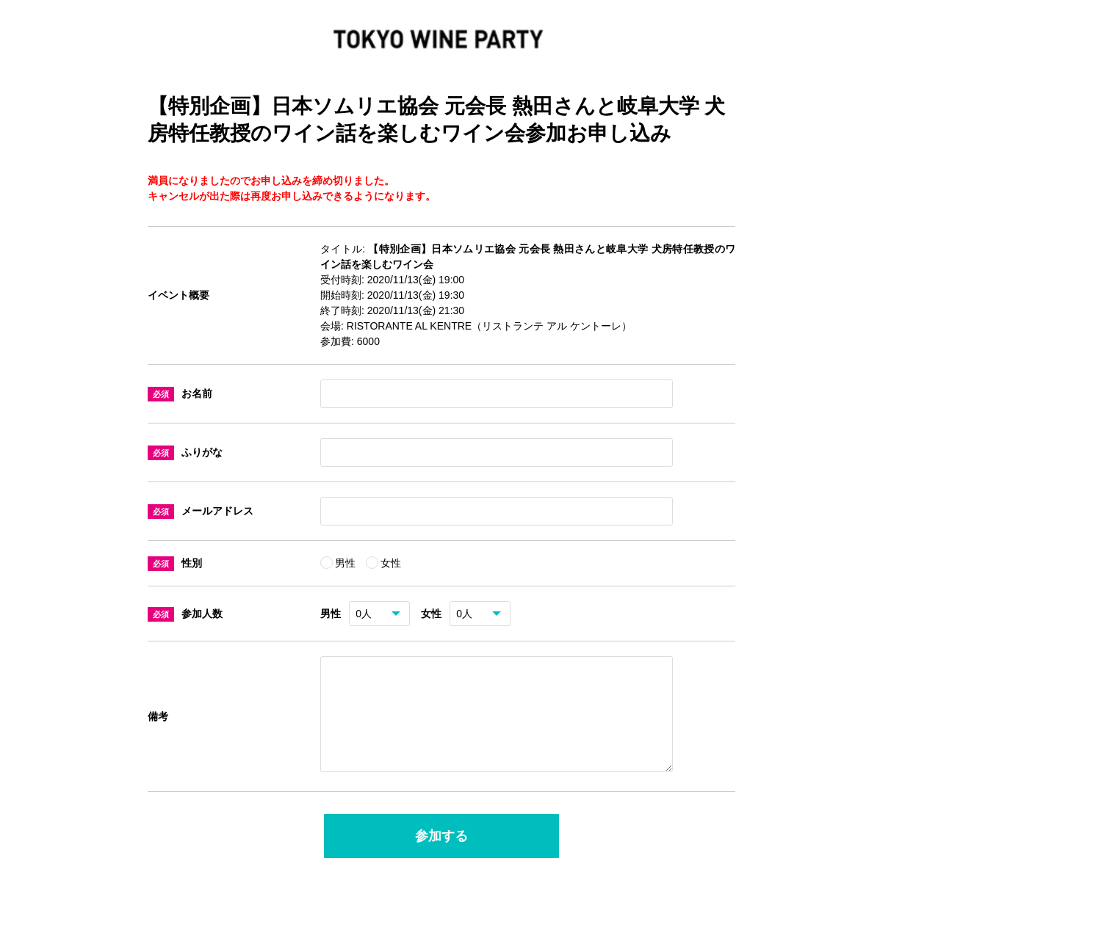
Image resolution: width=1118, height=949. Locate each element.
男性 (346, 563)
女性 (391, 563)
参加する (441, 853)
